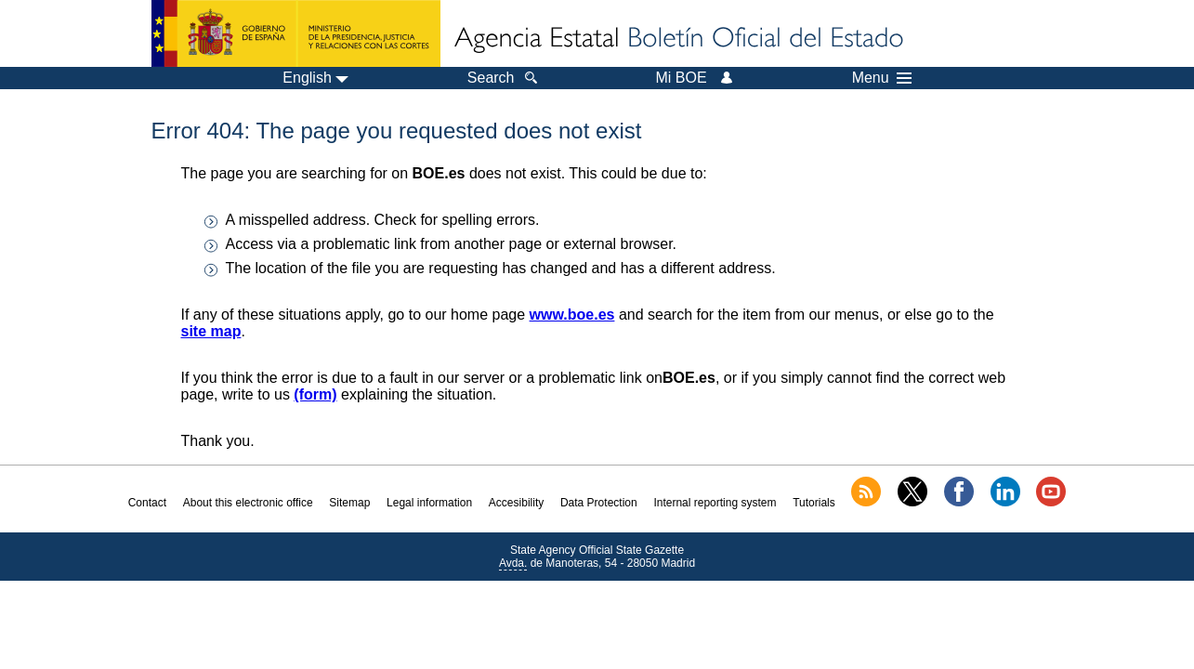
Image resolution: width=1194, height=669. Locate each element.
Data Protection (598, 502)
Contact (147, 502)
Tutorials (814, 502)
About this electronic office (248, 502)
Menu (882, 78)
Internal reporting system (714, 502)
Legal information (429, 502)
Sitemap (349, 502)
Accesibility (516, 502)
